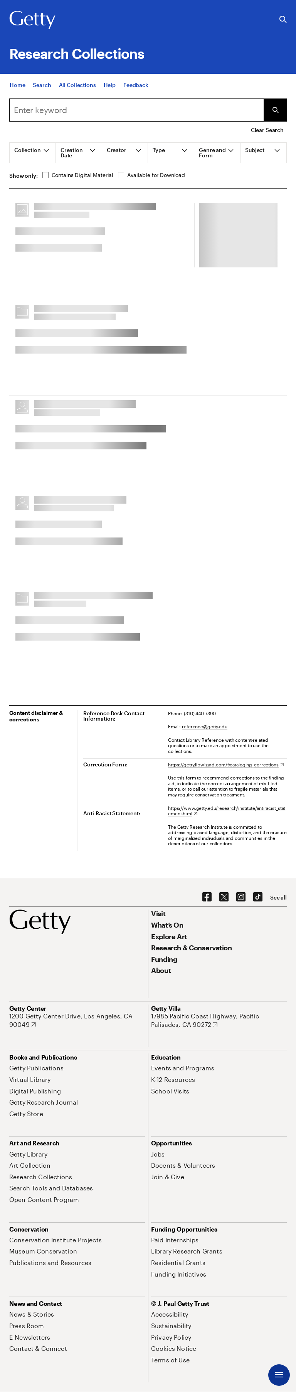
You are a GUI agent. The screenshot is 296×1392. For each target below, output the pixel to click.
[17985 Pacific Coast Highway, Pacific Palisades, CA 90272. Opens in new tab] (219, 1020)
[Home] (17, 91)
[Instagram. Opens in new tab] (241, 897)
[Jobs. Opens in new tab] (158, 1154)
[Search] (42, 91)
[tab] (33, 153)
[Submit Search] (275, 110)
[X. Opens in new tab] (224, 897)
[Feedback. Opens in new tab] (135, 91)
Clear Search (267, 130)
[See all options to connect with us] (278, 897)
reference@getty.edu (204, 726)
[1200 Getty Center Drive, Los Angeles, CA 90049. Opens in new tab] (77, 1020)
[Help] (110, 91)
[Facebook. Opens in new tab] (207, 897)
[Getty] (32, 20)
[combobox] (136, 110)
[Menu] (279, 1375)
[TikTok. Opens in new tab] (257, 897)
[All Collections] (77, 91)
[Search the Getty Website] (283, 20)
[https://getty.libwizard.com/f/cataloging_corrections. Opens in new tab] (226, 764)
